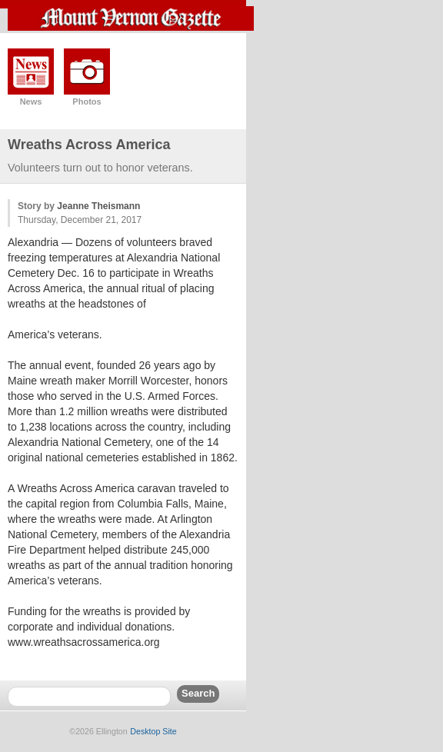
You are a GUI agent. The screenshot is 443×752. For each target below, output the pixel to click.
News (31, 101)
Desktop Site (153, 731)
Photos (86, 101)
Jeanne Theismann (98, 206)
